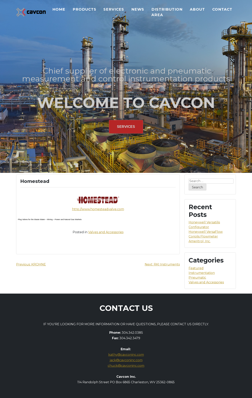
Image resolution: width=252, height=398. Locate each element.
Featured (196, 268)
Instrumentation (202, 273)
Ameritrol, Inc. (199, 241)
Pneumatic (197, 277)
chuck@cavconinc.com (126, 366)
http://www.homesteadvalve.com (98, 209)
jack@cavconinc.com (126, 360)
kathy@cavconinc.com (126, 355)
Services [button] (126, 126)
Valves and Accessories (105, 232)
